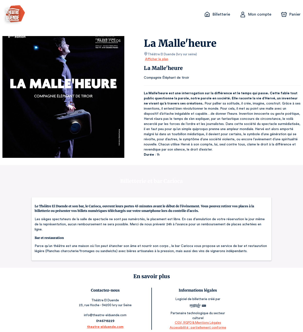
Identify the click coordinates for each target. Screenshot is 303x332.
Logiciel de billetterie (191, 295)
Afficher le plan (156, 59)
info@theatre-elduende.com (105, 310)
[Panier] (291, 14)
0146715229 (105, 316)
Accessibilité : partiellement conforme (197, 322)
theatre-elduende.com (105, 321)
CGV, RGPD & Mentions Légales (198, 317)
